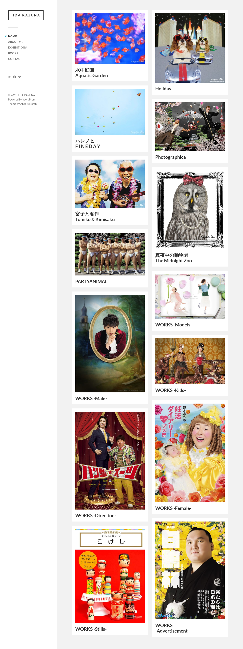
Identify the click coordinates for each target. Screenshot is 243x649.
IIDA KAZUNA (25, 15)
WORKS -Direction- (95, 515)
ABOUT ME (15, 41)
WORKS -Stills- (91, 629)
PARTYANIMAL (91, 281)
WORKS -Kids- (170, 390)
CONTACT (15, 58)
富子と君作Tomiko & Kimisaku (95, 216)
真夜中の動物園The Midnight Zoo (173, 257)
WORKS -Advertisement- (172, 628)
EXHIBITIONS (17, 47)
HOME (12, 36)
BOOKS (13, 53)
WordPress (29, 99)
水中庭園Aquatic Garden (91, 72)
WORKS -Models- (173, 324)
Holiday (163, 88)
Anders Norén (28, 103)
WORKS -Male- (91, 398)
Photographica (170, 157)
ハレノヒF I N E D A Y (87, 143)
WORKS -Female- (173, 508)
